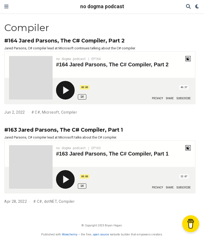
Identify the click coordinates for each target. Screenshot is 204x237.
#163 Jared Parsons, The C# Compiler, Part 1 (63, 130)
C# (37, 112)
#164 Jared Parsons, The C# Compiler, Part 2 (64, 40)
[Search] (188, 7)
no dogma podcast (102, 6)
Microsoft (50, 112)
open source (101, 234)
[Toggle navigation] (6, 6)
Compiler (69, 112)
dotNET (50, 201)
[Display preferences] (197, 7)
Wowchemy (69, 234)
